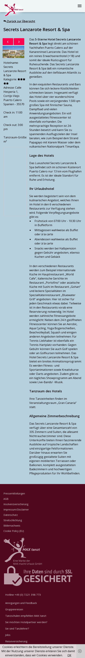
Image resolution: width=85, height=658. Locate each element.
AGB (5, 498)
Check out (9, 125)
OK (69, 655)
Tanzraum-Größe (14, 137)
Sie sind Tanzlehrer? (17, 628)
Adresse (8, 87)
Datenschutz (10, 515)
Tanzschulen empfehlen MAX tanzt (25, 615)
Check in (8, 112)
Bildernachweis (11, 525)
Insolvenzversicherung (15, 504)
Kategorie (9, 79)
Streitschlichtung (12, 520)
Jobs (7, 635)
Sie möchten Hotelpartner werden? (26, 622)
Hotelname (10, 63)
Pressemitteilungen (14, 493)
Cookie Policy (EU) (13, 531)
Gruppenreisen (14, 609)
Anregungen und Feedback (21, 603)
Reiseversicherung (16, 641)
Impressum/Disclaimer (16, 509)
